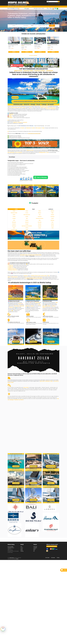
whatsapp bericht (42, 152)
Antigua (14, 210)
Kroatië (16, 107)
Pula (15, 305)
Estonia (27, 210)
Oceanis (42, 275)
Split (23, 305)
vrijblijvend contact (29, 150)
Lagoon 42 (11, 265)
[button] (7, 159)
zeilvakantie (49, 70)
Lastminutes (22, 6)
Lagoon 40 (11, 267)
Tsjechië (39, 227)
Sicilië (49, 305)
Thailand (26, 227)
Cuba (39, 214)
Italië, (37, 127)
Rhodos (32, 305)
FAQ (34, 551)
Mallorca (10, 116)
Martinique (52, 220)
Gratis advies (36, 8)
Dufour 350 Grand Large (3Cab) (26, 44)
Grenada (27, 216)
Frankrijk (14, 216)
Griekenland (12, 107)
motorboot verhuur (39, 70)
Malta (40, 220)
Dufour (45, 275)
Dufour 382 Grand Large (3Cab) (13, 44)
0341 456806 (58, 3)
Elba (43, 305)
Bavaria (36, 275)
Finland (40, 210)
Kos (29, 305)
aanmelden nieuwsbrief (52, 546)
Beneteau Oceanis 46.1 (13, 269)
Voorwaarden (53, 557)
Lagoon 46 (11, 266)
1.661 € (38, 48)
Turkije (24, 107)
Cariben (30, 107)
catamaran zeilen (28, 70)
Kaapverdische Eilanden (39, 218)
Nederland (26, 222)
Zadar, (21, 305)
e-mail (47, 152)
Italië (18, 107)
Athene (39, 304)
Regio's (18, 6)
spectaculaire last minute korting (34, 133)
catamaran (46, 107)
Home (8, 6)
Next (58, 40)
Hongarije (14, 218)
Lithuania (26, 220)
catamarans (25, 122)
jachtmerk (26, 275)
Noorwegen (39, 222)
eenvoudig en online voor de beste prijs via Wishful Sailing (30, 254)
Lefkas (26, 305)
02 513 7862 (16, 8)
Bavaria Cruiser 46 (12, 268)
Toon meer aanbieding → (33, 55)
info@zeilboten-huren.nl (11, 547)
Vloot (28, 6)
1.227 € (25, 49)
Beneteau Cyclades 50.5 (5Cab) (52, 44)
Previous (8, 40)
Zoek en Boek (12, 6)
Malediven (52, 210)
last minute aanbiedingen (50, 108)
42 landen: (22, 127)
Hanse (39, 275)
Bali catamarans (14, 276)
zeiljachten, (15, 122)
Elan (49, 275)
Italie (41, 381)
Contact (30, 6)
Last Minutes (35, 547)
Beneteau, (33, 275)
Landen (16, 6)
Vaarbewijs (22, 551)
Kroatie (43, 381)
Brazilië (14, 214)
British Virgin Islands (27, 214)
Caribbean (11, 117)
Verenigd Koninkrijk (14, 229)
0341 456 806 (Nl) (22, 125)
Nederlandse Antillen (14, 212)
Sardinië (46, 305)
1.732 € (51, 49)
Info (25, 6)
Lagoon (9, 276)
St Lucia (27, 212)
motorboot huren (52, 107)
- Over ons (39, 8)
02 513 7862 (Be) (30, 125)
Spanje (21, 107)
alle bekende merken (44, 106)
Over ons (22, 547)
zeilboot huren (18, 70)
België (52, 212)
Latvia (14, 220)
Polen (52, 222)
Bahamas (39, 212)
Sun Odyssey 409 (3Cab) (38, 44)
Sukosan (17, 305)
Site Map (58, 557)
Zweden (27, 229)
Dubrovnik (11, 307)
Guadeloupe (52, 216)
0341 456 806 (11, 8)
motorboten (20, 122)
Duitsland (52, 214)
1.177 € (12, 48)
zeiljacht (42, 107)
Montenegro (14, 222)
